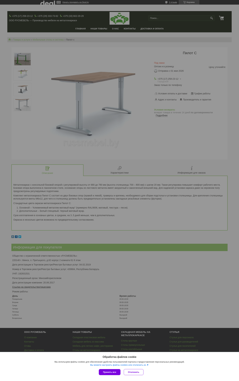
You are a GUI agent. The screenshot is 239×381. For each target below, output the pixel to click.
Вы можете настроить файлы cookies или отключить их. (118, 365)
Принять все (109, 372)
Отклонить (133, 372)
